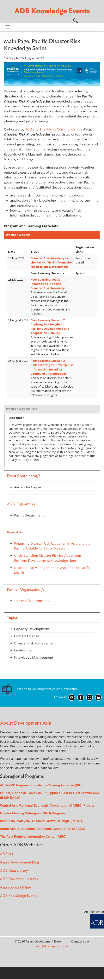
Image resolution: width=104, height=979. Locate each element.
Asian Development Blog (19, 862)
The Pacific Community (58, 129)
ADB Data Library (14, 871)
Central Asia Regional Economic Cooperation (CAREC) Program (48, 805)
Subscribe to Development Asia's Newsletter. (40, 689)
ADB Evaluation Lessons (19, 879)
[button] (75, 20)
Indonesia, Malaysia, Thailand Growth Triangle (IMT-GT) (41, 821)
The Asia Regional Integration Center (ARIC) (33, 836)
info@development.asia (52, 946)
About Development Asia (25, 723)
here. (86, 273)
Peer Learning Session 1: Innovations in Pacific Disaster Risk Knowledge (48, 283)
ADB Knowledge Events (18, 896)
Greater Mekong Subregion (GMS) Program (32, 813)
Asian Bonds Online (15, 887)
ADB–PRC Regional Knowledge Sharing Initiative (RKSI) (42, 785)
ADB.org (6, 854)
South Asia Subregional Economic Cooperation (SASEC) (42, 828)
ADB (28, 129)
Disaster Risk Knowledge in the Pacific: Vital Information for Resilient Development (52, 262)
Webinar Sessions (18, 235)
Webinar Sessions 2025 (22, 409)
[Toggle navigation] (7, 27)
